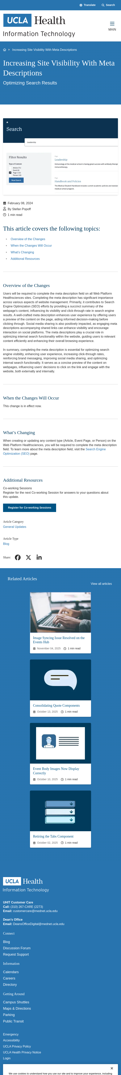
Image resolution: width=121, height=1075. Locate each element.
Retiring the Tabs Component (53, 836)
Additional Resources (25, 258)
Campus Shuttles (16, 1002)
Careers (9, 978)
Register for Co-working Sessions (29, 507)
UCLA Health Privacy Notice (22, 1052)
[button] (88, 5)
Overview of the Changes (28, 239)
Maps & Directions (17, 1008)
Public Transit (13, 1021)
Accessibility (11, 1040)
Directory (10, 985)
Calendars (11, 972)
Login (6, 1058)
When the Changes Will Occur (31, 245)
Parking (9, 1015)
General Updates (14, 526)
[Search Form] (108, 5)
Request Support (16, 954)
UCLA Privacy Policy (17, 1046)
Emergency (11, 1034)
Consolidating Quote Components (56, 705)
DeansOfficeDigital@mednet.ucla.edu (38, 924)
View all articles (101, 583)
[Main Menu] (112, 26)
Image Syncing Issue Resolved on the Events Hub (59, 640)
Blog (6, 543)
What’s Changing (22, 252)
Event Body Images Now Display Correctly (56, 771)
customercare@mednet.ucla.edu (35, 911)
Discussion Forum (17, 948)
